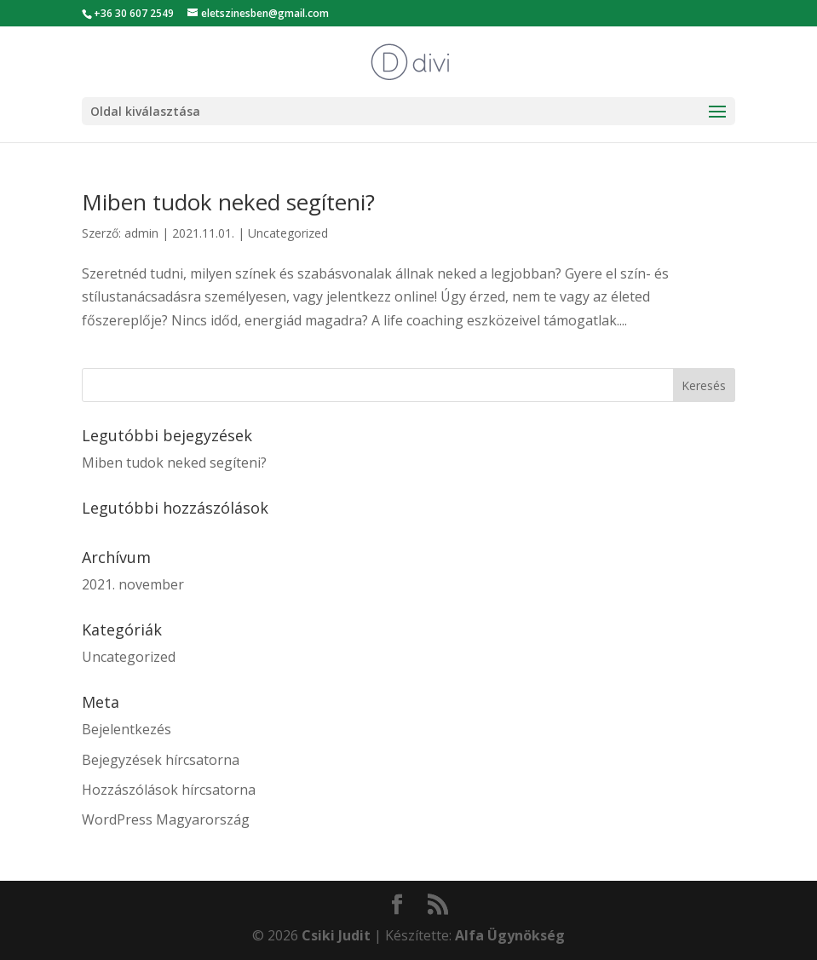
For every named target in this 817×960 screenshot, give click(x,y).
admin (141, 233)
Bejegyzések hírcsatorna (160, 759)
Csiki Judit (336, 935)
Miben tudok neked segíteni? (228, 202)
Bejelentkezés (126, 729)
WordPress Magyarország (166, 819)
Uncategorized (288, 233)
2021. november (133, 584)
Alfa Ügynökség (510, 935)
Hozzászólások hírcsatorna (169, 789)
